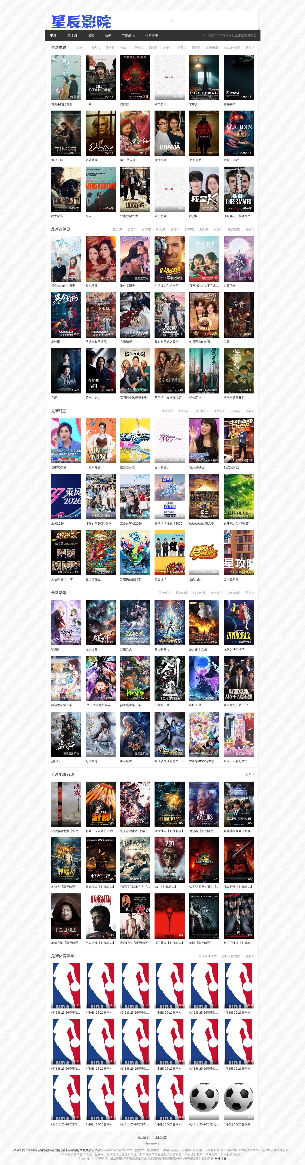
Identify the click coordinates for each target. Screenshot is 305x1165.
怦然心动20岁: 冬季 (99, 523)
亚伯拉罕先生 (129, 216)
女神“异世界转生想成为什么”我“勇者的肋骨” (218, 761)
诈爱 (54, 397)
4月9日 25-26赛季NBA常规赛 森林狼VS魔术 (80, 1012)
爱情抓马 (161, 160)
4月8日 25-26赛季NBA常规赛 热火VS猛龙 (252, 1068)
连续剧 (72, 35)
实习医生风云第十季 (133, 397)
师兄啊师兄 (162, 649)
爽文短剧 (234, 229)
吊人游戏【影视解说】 (101, 943)
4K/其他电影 (231, 47)
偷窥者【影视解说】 (202, 831)
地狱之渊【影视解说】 (66, 943)
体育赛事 (151, 35)
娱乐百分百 (127, 467)
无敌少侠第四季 (234, 649)
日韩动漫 (182, 592)
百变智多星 (58, 467)
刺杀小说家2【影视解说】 (137, 831)
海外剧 (203, 229)
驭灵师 (55, 649)
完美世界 (92, 649)
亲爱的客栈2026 (131, 523)
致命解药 (161, 104)
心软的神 (230, 285)
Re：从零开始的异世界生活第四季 (108, 705)
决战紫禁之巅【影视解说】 (69, 831)
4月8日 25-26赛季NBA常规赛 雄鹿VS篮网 (113, 1068)
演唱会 (235, 411)
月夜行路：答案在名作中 (205, 285)
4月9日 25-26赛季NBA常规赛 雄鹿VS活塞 (217, 1012)
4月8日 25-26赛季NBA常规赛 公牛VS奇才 (252, 1012)
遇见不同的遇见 (61, 104)
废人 (89, 216)
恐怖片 (138, 47)
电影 (53, 35)
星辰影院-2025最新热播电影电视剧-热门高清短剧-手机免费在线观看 (58, 1150)
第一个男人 (93, 397)
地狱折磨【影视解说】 (239, 887)
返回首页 (144, 1137)
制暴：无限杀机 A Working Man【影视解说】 (116, 831)
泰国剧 (218, 229)
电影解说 (128, 35)
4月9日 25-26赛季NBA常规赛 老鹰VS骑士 (182, 1012)
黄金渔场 (161, 579)
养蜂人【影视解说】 (64, 887)
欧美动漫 (199, 592)
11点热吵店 (231, 467)
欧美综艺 (220, 411)
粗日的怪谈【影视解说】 (240, 943)
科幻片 (124, 47)
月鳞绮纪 (126, 341)
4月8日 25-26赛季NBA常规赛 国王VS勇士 (217, 1068)
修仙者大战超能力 (167, 761)
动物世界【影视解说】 (169, 831)
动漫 (108, 35)
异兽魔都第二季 (130, 705)
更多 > (249, 47)
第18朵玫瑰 (127, 160)
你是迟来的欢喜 (199, 341)
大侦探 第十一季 (62, 579)
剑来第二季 (162, 705)
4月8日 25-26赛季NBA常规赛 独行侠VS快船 (149, 1124)
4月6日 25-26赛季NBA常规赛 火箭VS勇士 (182, 1124)
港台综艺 (202, 411)
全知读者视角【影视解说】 (242, 831)
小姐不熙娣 (93, 467)
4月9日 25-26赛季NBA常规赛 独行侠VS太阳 (149, 1012)
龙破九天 (126, 649)
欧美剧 (160, 229)
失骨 (227, 341)
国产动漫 (165, 592)
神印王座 (195, 705)
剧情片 (153, 47)
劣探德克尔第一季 (167, 285)
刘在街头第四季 (130, 579)
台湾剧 (146, 229)
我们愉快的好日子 (63, 285)
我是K (193, 216)
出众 (89, 104)
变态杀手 (195, 160)
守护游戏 (161, 216)
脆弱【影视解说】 (201, 943)
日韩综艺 (185, 411)
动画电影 (212, 47)
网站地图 (220, 1158)
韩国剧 (175, 229)
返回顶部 (161, 1137)
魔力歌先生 (93, 579)
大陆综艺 (168, 411)
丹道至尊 (92, 761)
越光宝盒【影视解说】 (101, 887)
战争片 (167, 47)
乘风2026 (57, 523)
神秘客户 (230, 104)
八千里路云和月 (234, 397)
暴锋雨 (55, 341)
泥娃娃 (124, 104)
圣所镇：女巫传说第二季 (171, 397)
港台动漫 (217, 592)
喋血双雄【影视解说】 (135, 943)
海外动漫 (234, 592)
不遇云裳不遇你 (96, 341)
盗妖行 (55, 761)
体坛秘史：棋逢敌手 (237, 216)
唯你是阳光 (127, 285)
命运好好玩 (196, 467)
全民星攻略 (231, 579)
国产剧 (117, 229)
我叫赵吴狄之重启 (167, 341)
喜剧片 (95, 47)
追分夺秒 (57, 160)
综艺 (91, 35)
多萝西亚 (92, 160)
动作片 (81, 47)
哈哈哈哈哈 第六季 (201, 523)
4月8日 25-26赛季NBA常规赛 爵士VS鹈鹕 (79, 1124)
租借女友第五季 (61, 705)
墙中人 (193, 104)
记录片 (181, 47)
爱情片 (110, 47)
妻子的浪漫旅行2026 (168, 523)
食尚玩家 (195, 579)
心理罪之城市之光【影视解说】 (141, 887)
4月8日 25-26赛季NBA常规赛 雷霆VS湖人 (182, 1068)
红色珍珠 (92, 285)
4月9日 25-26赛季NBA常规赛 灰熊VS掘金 (113, 1012)
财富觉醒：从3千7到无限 (240, 705)
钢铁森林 (195, 397)
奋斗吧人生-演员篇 (236, 523)
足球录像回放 (208, 956)
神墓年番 (126, 761)
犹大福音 (57, 216)
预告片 (196, 47)
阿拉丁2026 (231, 160)
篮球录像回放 (231, 956)
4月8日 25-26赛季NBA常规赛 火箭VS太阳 (113, 1124)
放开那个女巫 (198, 649)
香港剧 (132, 229)
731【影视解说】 (166, 887)
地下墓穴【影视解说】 (169, 943)
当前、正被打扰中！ (237, 761)
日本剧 (189, 229)
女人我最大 (162, 467)
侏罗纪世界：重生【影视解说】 (210, 887)
